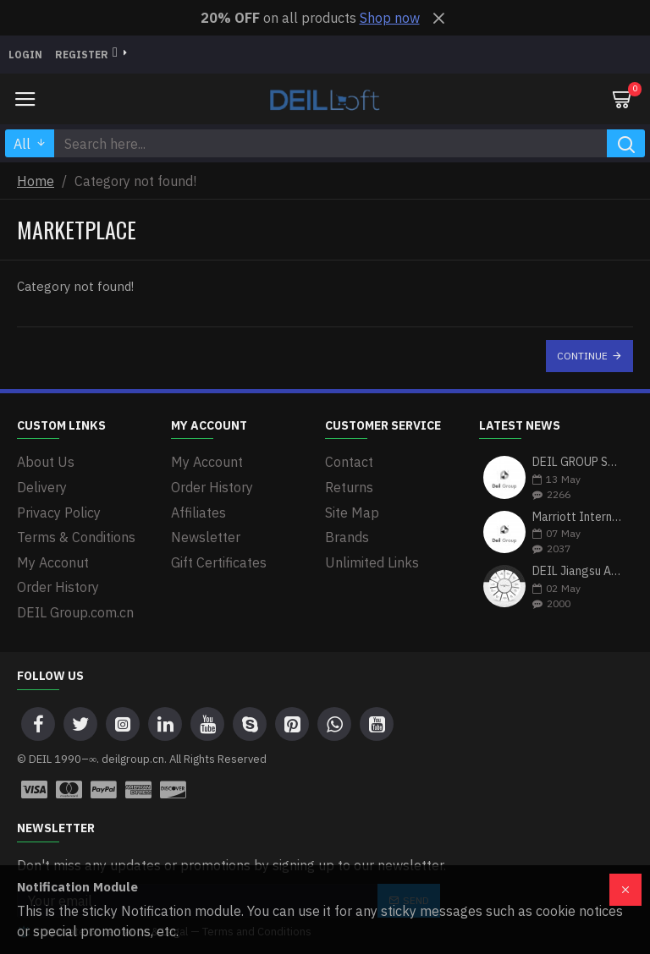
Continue (582, 355)
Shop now (390, 17)
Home (35, 181)
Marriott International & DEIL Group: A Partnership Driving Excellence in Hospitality (577, 517)
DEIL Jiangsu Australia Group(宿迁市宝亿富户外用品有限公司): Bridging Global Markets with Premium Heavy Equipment (577, 571)
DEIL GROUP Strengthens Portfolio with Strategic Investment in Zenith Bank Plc (577, 462)
